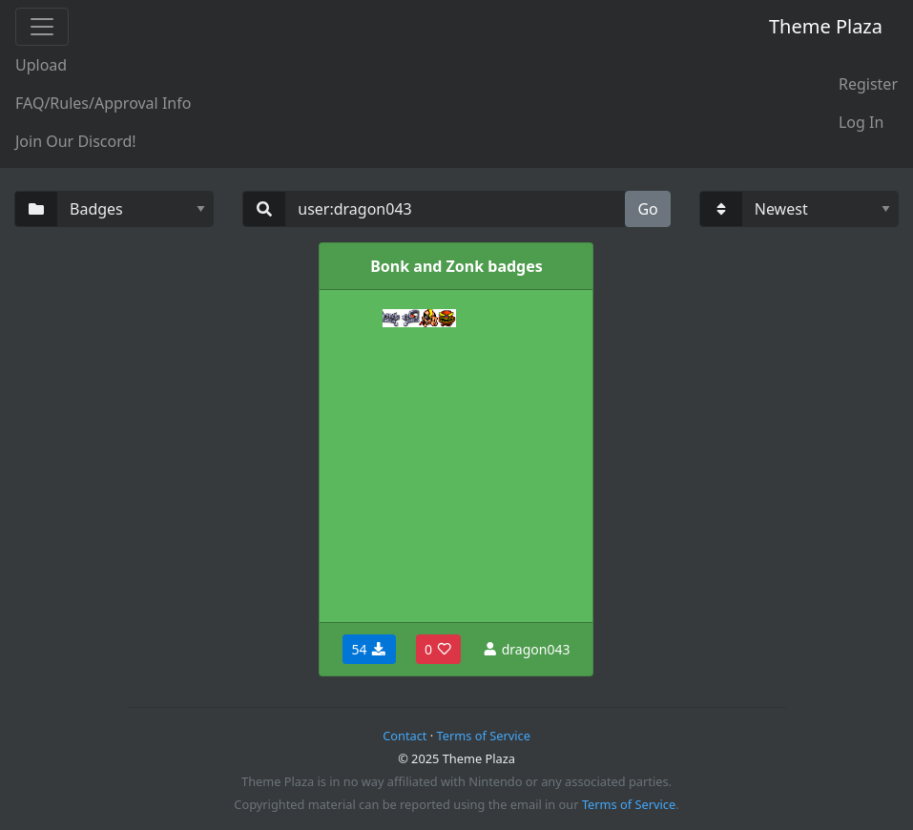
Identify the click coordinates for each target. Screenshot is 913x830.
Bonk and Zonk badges (456, 266)
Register (868, 83)
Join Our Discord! (75, 141)
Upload (41, 64)
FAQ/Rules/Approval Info (103, 103)
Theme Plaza (825, 26)
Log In (861, 122)
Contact (404, 735)
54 (368, 649)
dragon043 (526, 649)
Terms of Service (483, 735)
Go (647, 208)
